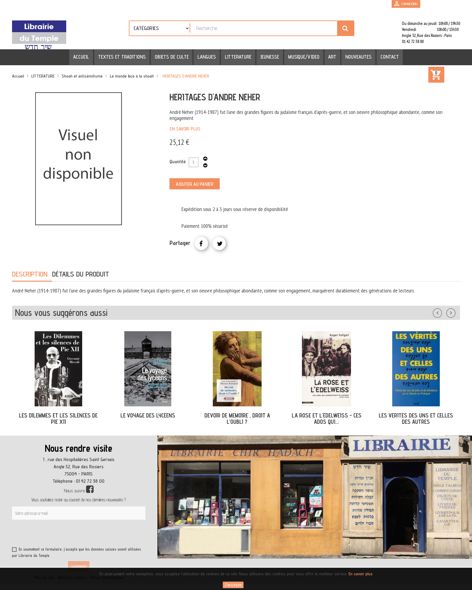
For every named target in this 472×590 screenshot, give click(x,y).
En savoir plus (185, 129)
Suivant (455, 311)
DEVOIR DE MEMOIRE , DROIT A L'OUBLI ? (237, 418)
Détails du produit (80, 274)
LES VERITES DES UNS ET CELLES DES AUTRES (416, 418)
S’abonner (78, 566)
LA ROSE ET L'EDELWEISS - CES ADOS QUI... (327, 418)
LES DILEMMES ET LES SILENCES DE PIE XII (58, 418)
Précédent (443, 311)
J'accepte (233, 584)
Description (30, 274)
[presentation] (70, 534)
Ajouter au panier (194, 184)
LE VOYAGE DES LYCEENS (147, 415)
